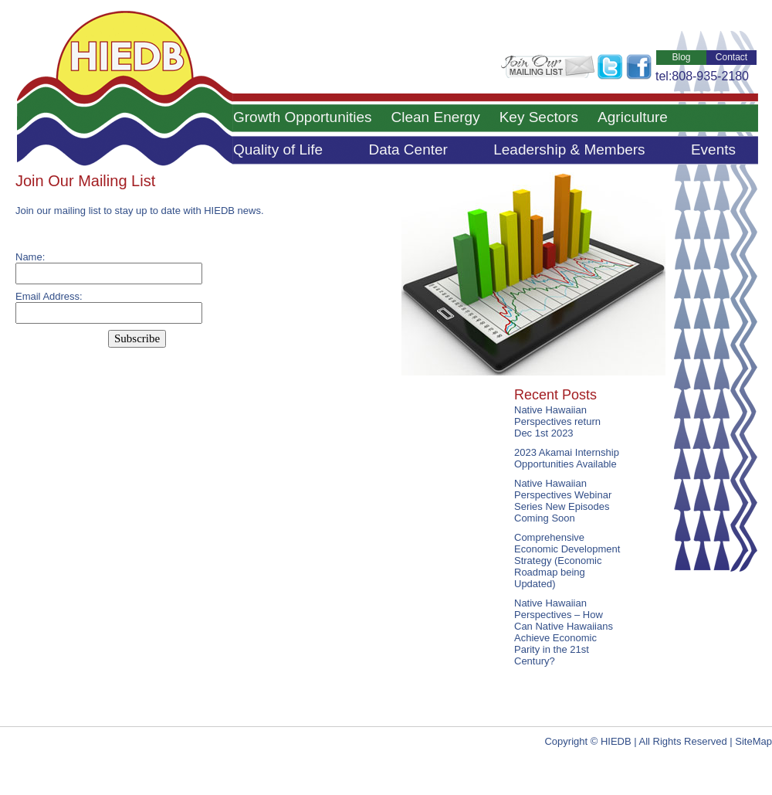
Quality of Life (278, 149)
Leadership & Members (569, 149)
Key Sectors (538, 117)
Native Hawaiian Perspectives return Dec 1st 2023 (557, 421)
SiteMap (753, 741)
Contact (731, 57)
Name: (30, 257)
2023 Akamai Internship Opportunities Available (566, 458)
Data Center (407, 149)
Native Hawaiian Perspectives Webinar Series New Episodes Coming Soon (562, 500)
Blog (681, 57)
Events (713, 149)
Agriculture (633, 117)
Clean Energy (435, 117)
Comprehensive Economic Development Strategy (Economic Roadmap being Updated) (567, 560)
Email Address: (49, 296)
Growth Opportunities (302, 117)
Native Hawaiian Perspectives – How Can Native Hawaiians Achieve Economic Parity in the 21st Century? (563, 632)
